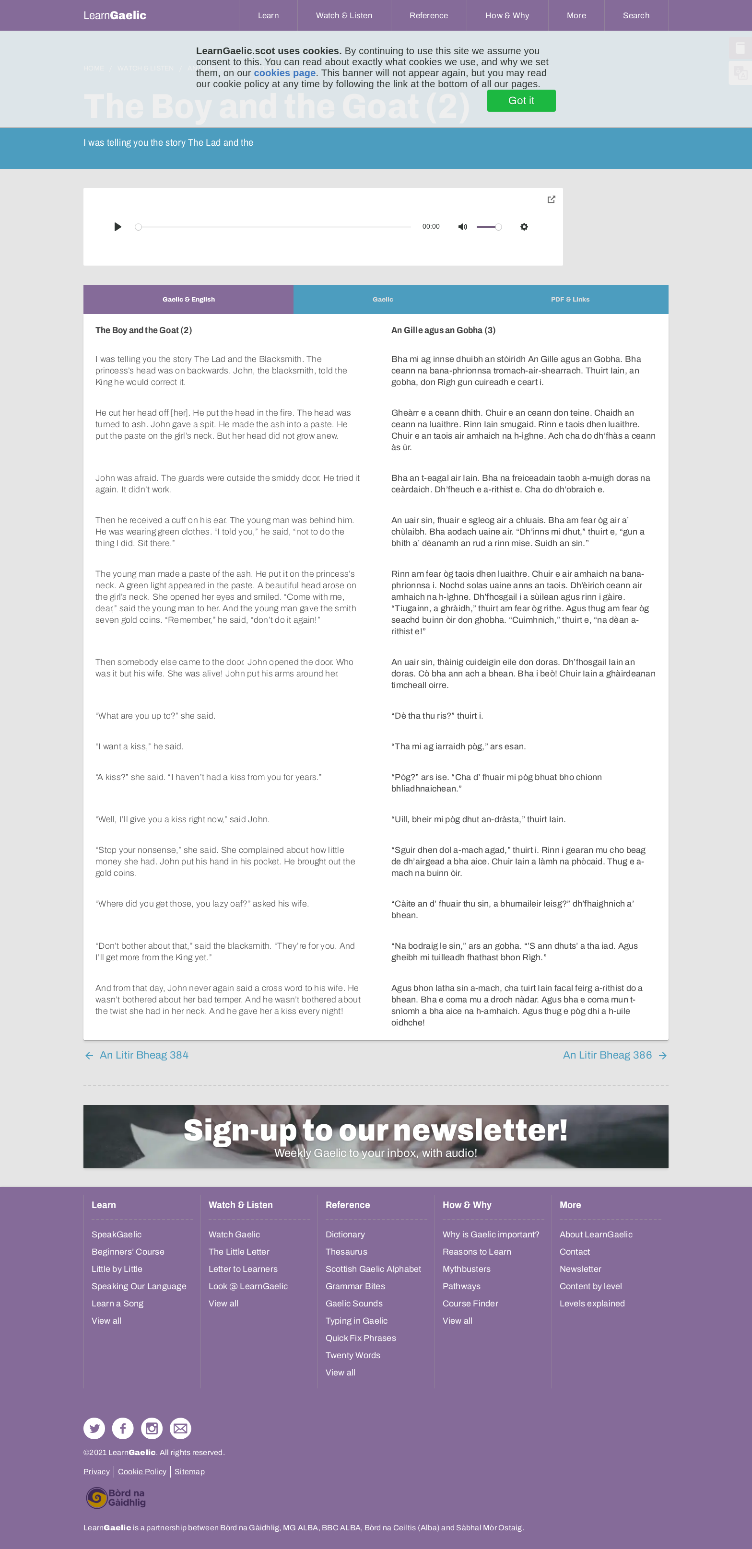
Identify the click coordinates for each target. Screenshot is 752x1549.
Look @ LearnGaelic (248, 1286)
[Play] (117, 226)
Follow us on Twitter (94, 1428)
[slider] (273, 227)
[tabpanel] (376, 677)
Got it (521, 100)
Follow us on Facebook (123, 1428)
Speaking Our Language (139, 1286)
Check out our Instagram (152, 1428)
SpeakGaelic (117, 1234)
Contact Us (180, 1428)
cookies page (285, 73)
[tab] (188, 299)
